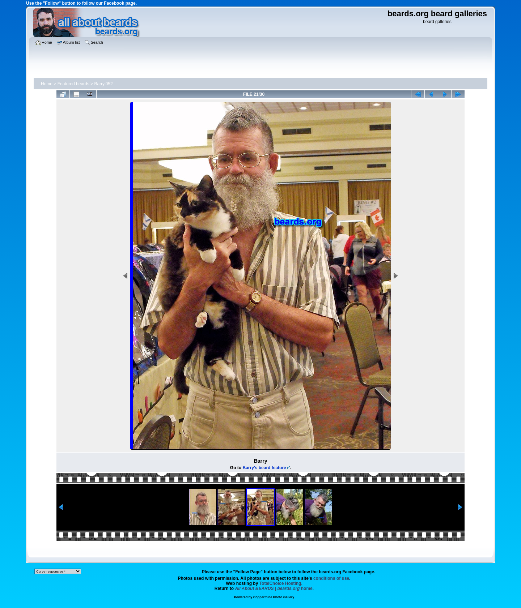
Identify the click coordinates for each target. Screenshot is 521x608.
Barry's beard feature (264, 467)
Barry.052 (103, 83)
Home (46, 83)
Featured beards (73, 83)
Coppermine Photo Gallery (274, 597)
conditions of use (331, 578)
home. (274, 588)
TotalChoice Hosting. (280, 583)
